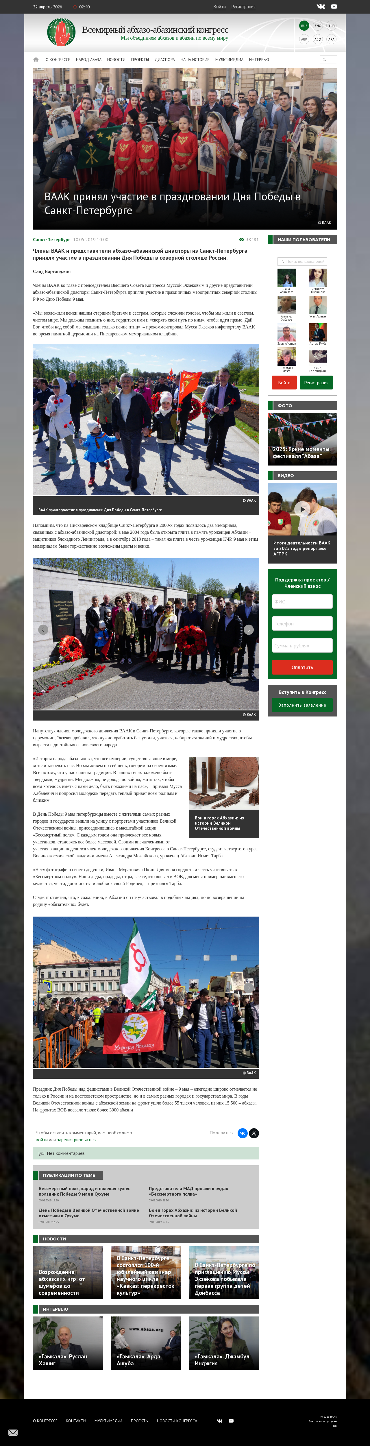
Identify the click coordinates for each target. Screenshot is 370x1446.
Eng (318, 25)
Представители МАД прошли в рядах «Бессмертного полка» (188, 1208)
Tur (331, 25)
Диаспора (165, 59)
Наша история (195, 59)
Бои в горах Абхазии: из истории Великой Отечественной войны (193, 1230)
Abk (304, 39)
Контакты (76, 1420)
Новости (116, 59)
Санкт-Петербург (51, 239)
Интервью (259, 59)
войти (42, 1157)
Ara (331, 39)
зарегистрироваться (77, 1157)
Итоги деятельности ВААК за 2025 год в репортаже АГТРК (301, 548)
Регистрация (243, 6)
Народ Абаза (88, 59)
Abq (317, 39)
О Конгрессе (58, 59)
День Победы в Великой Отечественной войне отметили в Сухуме (89, 1230)
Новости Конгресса (177, 1420)
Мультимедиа (229, 59)
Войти (219, 6)
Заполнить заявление (302, 705)
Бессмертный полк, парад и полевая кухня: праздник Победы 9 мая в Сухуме (84, 1208)
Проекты (140, 59)
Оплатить (302, 667)
